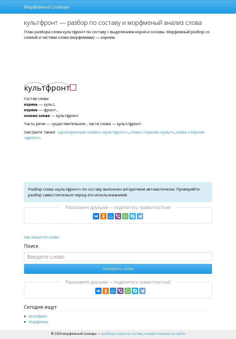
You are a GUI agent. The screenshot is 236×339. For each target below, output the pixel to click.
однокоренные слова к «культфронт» (93, 132)
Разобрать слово (118, 268)
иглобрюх (38, 316)
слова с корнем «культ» (152, 132)
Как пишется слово (41, 237)
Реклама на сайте (171, 333)
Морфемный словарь (46, 7)
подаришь (38, 321)
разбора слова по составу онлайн (129, 333)
